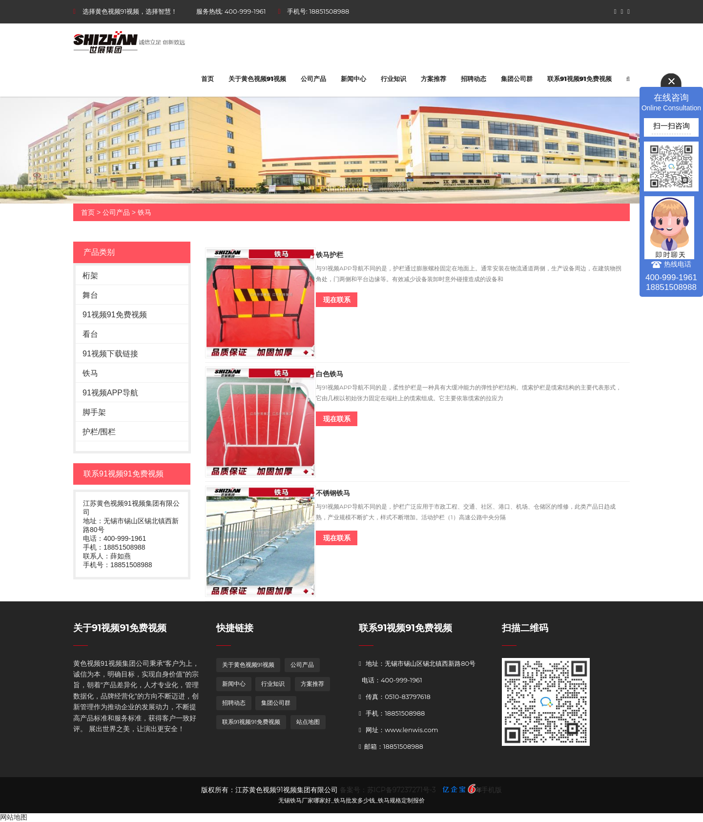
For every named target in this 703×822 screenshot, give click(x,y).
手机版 (491, 789)
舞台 (90, 295)
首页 (207, 78)
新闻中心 (353, 78)
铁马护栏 (329, 254)
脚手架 (94, 412)
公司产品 (313, 78)
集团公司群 (517, 78)
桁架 (90, 275)
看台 (90, 334)
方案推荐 (433, 78)
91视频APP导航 (110, 393)
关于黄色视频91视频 (257, 78)
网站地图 (13, 817)
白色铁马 (329, 374)
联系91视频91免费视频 (579, 78)
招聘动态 (473, 78)
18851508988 (329, 11)
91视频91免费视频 (115, 314)
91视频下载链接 (110, 353)
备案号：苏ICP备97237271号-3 (388, 789)
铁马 (144, 212)
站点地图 (308, 721)
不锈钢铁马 (333, 493)
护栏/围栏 (99, 432)
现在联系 (337, 299)
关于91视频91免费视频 (119, 628)
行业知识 (393, 78)
